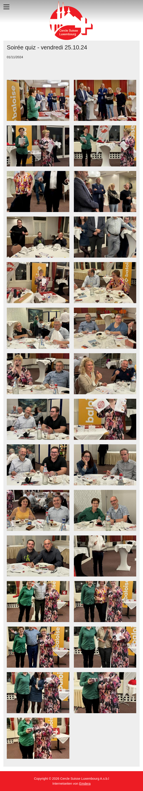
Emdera (85, 783)
